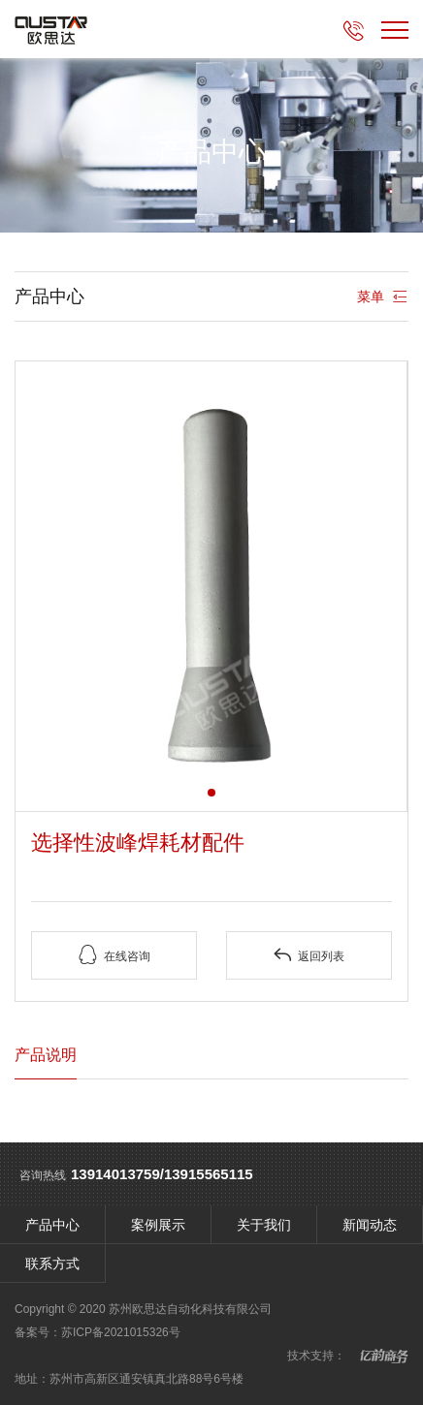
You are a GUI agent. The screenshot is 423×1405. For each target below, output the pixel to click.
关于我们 (264, 1225)
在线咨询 (114, 955)
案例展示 (158, 1225)
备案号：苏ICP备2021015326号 (97, 1332)
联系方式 (52, 1263)
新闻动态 (369, 1225)
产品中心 (52, 1225)
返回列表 (308, 955)
